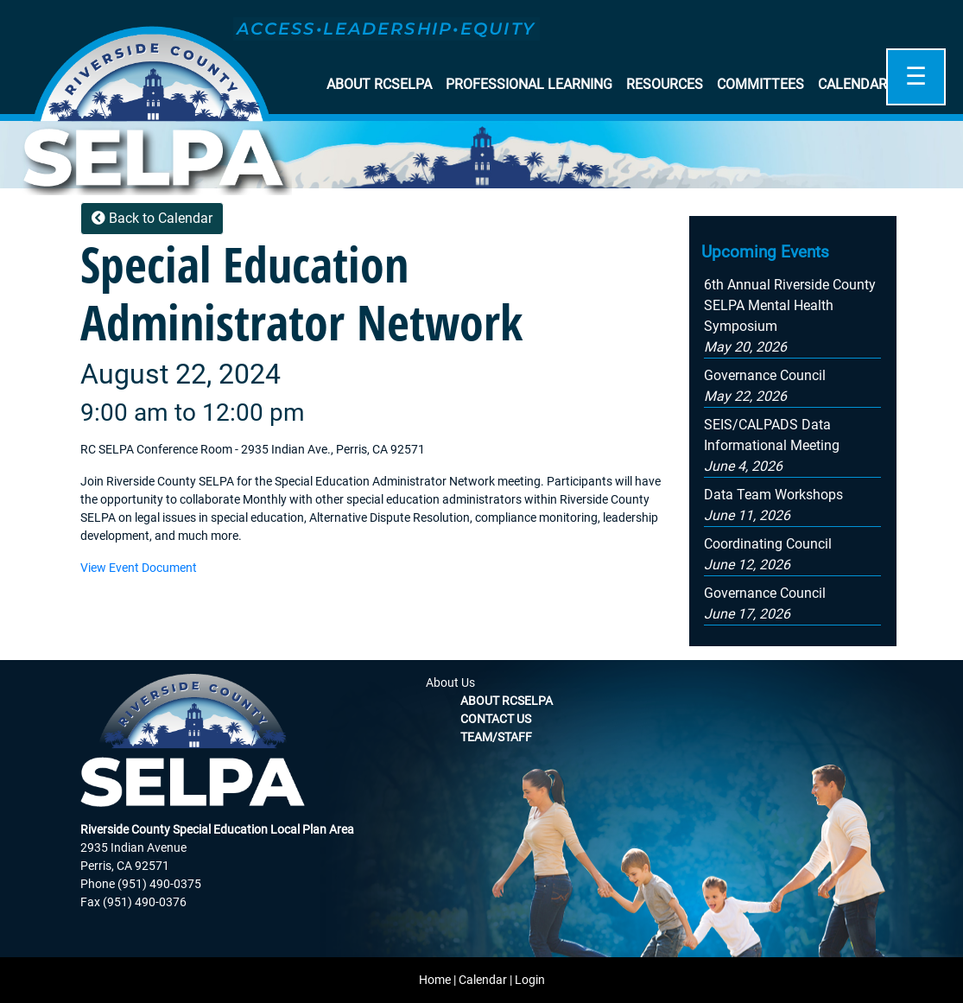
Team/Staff (496, 737)
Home (435, 980)
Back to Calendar (152, 218)
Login (530, 980)
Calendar (852, 84)
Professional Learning (529, 84)
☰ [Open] (916, 76)
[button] (771, 445)
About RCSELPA (379, 84)
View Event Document (138, 568)
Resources (664, 84)
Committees (760, 84)
